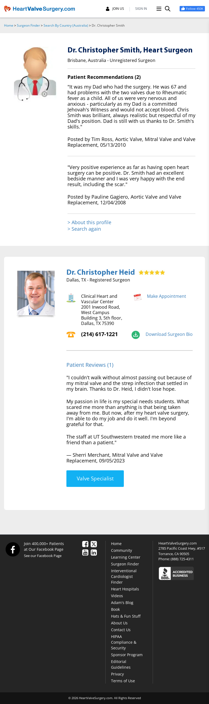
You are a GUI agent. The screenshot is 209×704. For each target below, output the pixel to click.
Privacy (117, 674)
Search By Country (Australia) (66, 25)
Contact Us (121, 629)
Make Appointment (166, 296)
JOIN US (115, 9)
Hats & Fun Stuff (125, 616)
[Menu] (159, 8)
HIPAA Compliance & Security (123, 642)
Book (115, 609)
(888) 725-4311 (182, 558)
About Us (119, 622)
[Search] (167, 8)
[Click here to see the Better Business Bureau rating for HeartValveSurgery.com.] (181, 573)
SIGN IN (141, 9)
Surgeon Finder (28, 25)
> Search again (84, 229)
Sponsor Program (127, 654)
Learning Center (125, 557)
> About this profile (89, 222)
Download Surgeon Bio (169, 334)
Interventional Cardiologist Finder (124, 576)
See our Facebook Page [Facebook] (43, 555)
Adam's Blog (122, 602)
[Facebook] (12, 549)
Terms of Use (123, 680)
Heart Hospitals (125, 589)
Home (8, 25)
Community (121, 550)
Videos (117, 595)
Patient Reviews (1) (89, 365)
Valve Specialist (95, 478)
